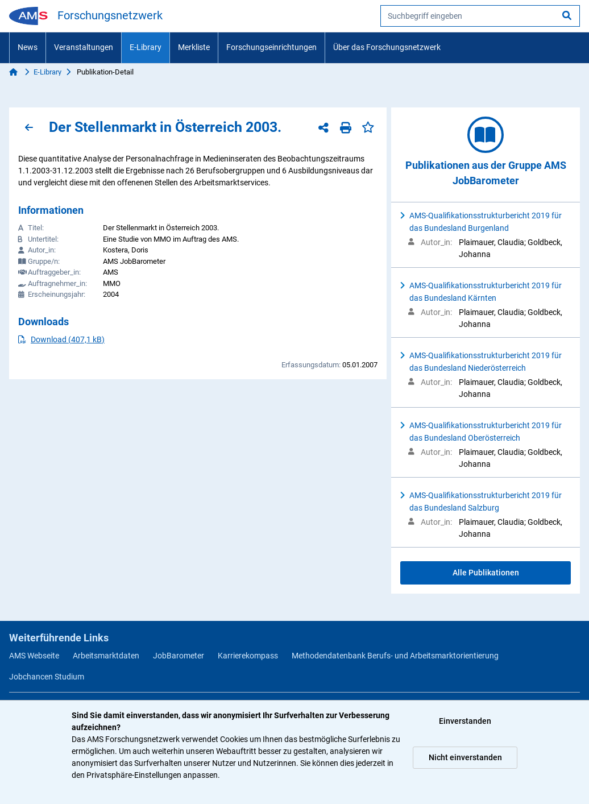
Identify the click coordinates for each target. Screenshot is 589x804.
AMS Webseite (34, 655)
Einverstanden (465, 721)
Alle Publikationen (486, 572)
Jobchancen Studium (46, 676)
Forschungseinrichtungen (271, 47)
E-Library (145, 47)
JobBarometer (178, 655)
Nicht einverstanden (465, 757)
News (28, 47)
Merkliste (194, 47)
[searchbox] (480, 16)
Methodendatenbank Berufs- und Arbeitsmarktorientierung (395, 655)
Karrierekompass (248, 655)
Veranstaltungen (83, 47)
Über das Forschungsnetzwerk (387, 47)
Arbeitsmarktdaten (106, 655)
